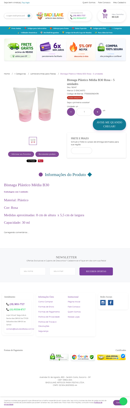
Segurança (43, 331)
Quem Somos (89, 3)
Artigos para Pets (99, 28)
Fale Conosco (104, 3)
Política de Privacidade (49, 317)
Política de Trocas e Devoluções (47, 324)
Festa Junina (16, 28)
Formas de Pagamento (49, 312)
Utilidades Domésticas (29, 33)
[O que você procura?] (29, 16)
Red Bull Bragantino (51, 33)
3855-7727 (79, 15)
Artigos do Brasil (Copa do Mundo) (78, 33)
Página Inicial (74, 302)
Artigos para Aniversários (37, 28)
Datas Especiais (81, 28)
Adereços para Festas (61, 28)
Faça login (26, 3)
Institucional (73, 297)
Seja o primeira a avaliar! (78, 103)
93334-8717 (79, 18)
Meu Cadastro (119, 3)
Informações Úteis (46, 297)
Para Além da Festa (105, 33)
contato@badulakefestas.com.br (20, 329)
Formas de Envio (46, 307)
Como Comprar (45, 302)
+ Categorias (117, 28)
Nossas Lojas (74, 317)
